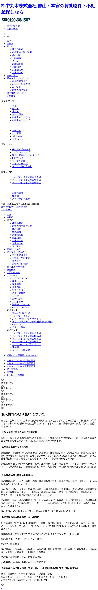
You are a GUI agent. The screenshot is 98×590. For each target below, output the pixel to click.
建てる (10, 46)
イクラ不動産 (18, 161)
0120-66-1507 (22, 207)
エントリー (17, 301)
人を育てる (17, 296)
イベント (16, 61)
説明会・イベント (21, 304)
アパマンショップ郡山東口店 (26, 344)
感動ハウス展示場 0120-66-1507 (22, 355)
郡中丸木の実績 (20, 90)
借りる (10, 43)
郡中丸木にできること (18, 78)
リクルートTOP (19, 278)
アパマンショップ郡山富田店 (26, 177)
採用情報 (16, 284)
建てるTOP (17, 49)
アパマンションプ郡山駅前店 (26, 338)
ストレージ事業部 (21, 198)
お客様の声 (17, 69)
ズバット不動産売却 (22, 166)
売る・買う (12, 75)
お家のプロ (17, 72)
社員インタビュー (21, 290)
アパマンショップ (21, 152)
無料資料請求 (7, 207)
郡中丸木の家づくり (22, 52)
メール (9, 209)
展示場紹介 (17, 64)
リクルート (12, 28)
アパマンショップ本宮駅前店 (26, 182)
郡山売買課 (17, 193)
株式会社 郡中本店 (21, 149)
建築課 (15, 196)
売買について (13, 249)
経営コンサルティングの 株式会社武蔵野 (32, 321)
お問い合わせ (13, 26)
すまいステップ (20, 163)
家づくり (16, 87)
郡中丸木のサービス (17, 93)
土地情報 (16, 58)
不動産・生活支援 (21, 84)
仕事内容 (16, 287)
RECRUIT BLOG (20, 307)
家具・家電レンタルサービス (26, 155)
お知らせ (16, 246)
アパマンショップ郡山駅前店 (26, 180)
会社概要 (11, 96)
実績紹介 (16, 67)
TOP (9, 41)
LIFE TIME (17, 158)
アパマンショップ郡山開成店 (26, 336)
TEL (3, 209)
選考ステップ (18, 299)
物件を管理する (20, 81)
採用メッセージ (20, 281)
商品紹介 (16, 55)
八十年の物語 (18, 293)
